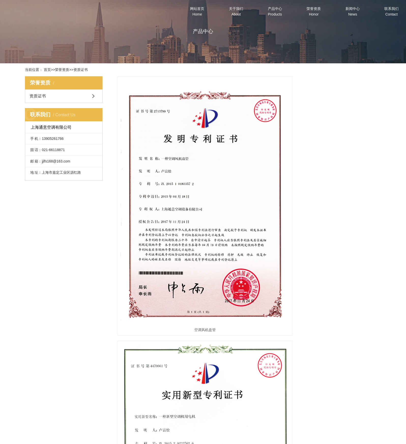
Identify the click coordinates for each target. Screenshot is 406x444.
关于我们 (236, 11)
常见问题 (263, 411)
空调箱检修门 (340, 326)
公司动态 (263, 397)
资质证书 (81, 70)
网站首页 (197, 11)
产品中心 (275, 11)
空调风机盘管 (158, 196)
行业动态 (263, 404)
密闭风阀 (159, 326)
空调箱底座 (249, 326)
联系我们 (391, 11)
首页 (47, 70)
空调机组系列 (178, 404)
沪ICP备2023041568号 (226, 438)
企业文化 (135, 404)
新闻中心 (352, 11)
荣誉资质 (314, 11)
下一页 (244, 342)
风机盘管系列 (178, 397)
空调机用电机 (249, 196)
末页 (261, 342)
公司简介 (135, 397)
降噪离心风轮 (340, 196)
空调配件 (178, 411)
